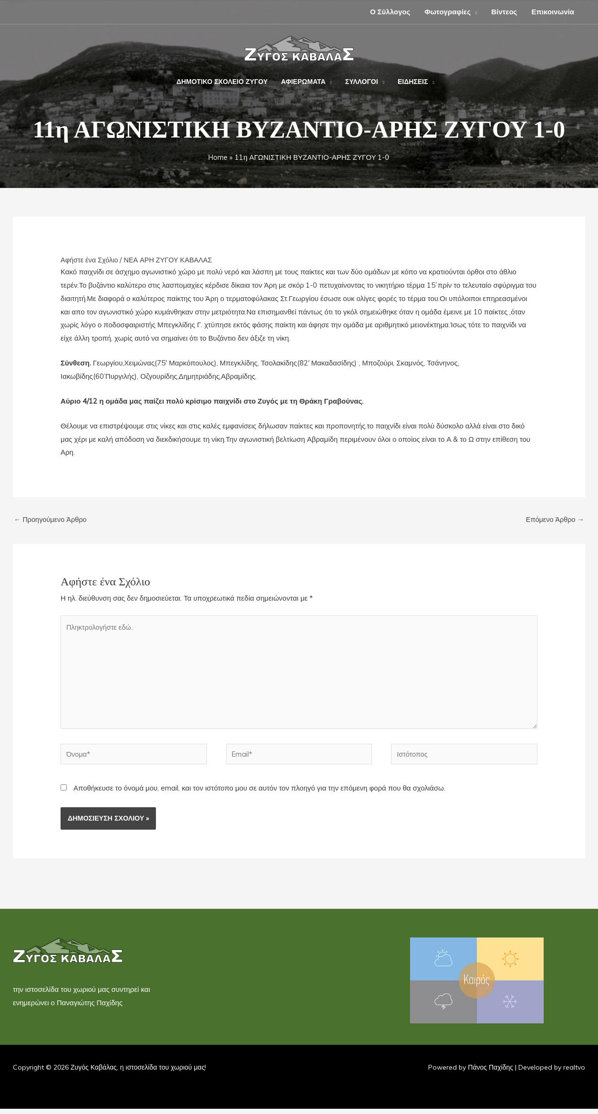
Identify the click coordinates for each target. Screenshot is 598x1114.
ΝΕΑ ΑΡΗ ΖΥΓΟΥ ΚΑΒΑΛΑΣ (171, 259)
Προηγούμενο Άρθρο (51, 519)
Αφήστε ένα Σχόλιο (90, 259)
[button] (474, 11)
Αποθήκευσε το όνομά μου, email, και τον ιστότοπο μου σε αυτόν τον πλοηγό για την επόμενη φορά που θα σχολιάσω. (259, 793)
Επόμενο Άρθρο (554, 519)
